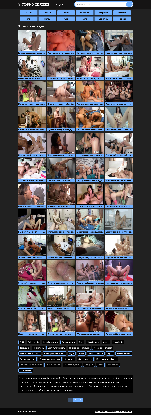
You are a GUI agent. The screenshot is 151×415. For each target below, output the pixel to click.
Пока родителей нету (106, 359)
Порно (33, 4)
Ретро (28, 19)
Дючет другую (85, 359)
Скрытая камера (85, 13)
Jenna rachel (112, 365)
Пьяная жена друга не (50, 359)
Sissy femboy (93, 342)
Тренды (58, 4)
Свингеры (103, 19)
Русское (122, 13)
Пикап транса (68, 342)
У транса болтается (103, 348)
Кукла (81, 353)
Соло (84, 19)
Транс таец (38, 348)
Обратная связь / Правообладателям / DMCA (113, 412)
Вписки (66, 13)
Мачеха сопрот (124, 353)
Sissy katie (118, 342)
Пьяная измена (53, 365)
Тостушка (24, 348)
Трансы (122, 19)
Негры (47, 19)
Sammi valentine (95, 353)
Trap (81, 342)
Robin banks (33, 342)
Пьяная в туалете (72, 365)
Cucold (106, 342)
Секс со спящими (27, 411)
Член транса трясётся (30, 353)
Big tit (110, 353)
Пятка (100, 365)
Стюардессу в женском (31, 365)
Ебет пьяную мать (56, 348)
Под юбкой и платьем (79, 348)
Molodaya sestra (50, 342)
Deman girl (69, 359)
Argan (71, 353)
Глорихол (103, 13)
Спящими (89, 365)
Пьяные (47, 13)
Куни (66, 19)
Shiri (22, 342)
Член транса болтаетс (54, 353)
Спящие (28, 13)
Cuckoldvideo (25, 370)
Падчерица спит (27, 359)
